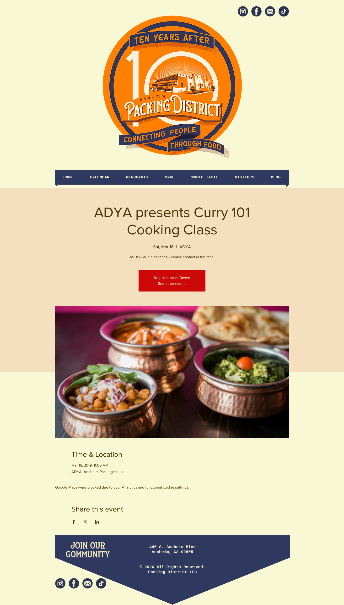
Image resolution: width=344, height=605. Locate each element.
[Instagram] (243, 11)
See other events (172, 283)
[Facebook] (256, 11)
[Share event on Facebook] (73, 522)
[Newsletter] (270, 11)
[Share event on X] (85, 522)
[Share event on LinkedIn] (97, 522)
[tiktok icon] (284, 11)
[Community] (87, 555)
